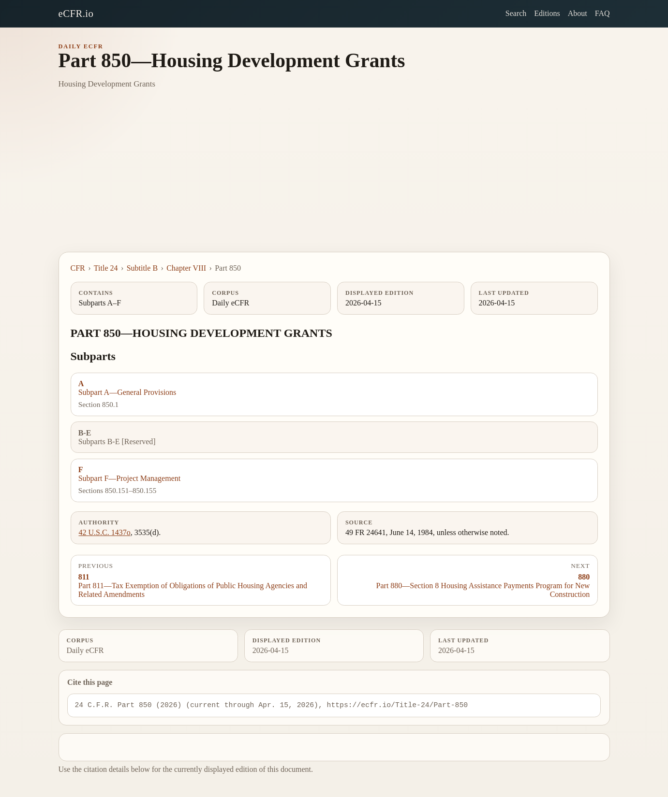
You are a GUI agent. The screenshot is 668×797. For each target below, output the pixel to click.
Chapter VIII (186, 268)
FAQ (602, 13)
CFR (78, 268)
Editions (547, 13)
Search (516, 13)
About (577, 13)
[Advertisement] (334, 179)
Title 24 (106, 268)
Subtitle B (142, 268)
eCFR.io (76, 13)
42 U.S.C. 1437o (105, 532)
